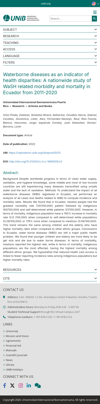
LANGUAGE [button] (11, 56)
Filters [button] (9, 62)
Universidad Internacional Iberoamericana (48, 400)
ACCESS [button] (9, 49)
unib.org (46, 3)
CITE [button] (6, 278)
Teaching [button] (11, 43)
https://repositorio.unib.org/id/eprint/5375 (35, 152)
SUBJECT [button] (10, 29)
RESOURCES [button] (12, 270)
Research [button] (11, 36)
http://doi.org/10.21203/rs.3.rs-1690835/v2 (35, 161)
